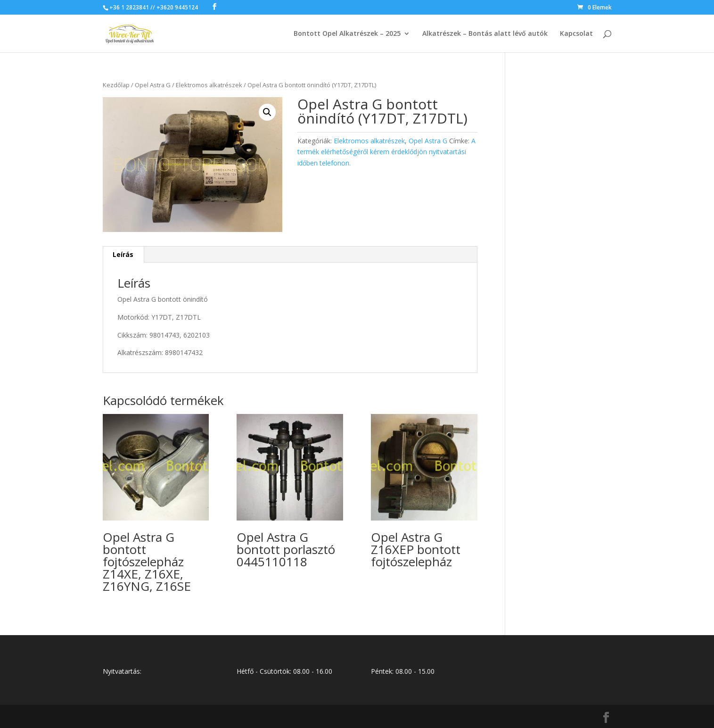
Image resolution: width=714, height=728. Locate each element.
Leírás (123, 254)
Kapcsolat (576, 34)
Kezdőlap (116, 85)
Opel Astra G (153, 85)
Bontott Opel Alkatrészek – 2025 (347, 34)
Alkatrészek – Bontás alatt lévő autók (485, 34)
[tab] (123, 255)
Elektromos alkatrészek (209, 85)
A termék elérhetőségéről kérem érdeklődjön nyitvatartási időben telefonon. (386, 152)
